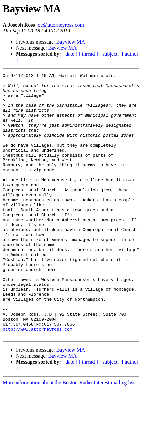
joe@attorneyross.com (60, 25)
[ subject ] (110, 54)
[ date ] (69, 54)
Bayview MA (70, 42)
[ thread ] (88, 54)
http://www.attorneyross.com (37, 381)
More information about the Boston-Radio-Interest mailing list (69, 435)
